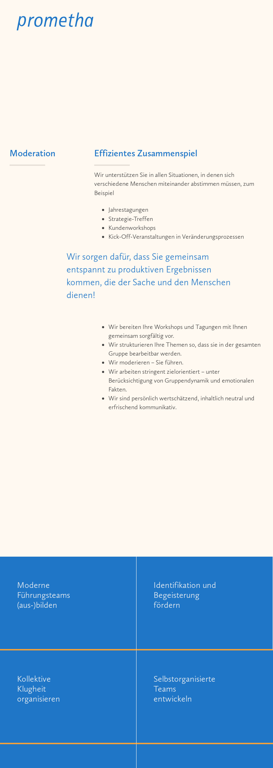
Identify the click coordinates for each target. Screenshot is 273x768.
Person (208, 25)
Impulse (175, 25)
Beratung (139, 25)
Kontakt (242, 25)
